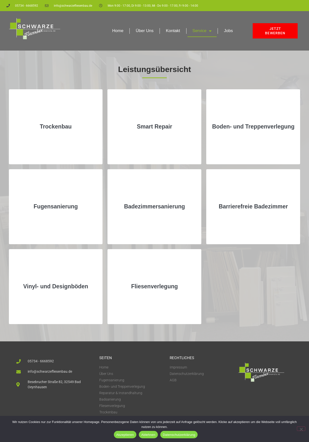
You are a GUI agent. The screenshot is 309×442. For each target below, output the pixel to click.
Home (117, 30)
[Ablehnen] (301, 428)
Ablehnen (148, 435)
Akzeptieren (125, 435)
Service (202, 31)
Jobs (228, 30)
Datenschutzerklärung (179, 435)
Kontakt (173, 30)
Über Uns (145, 30)
